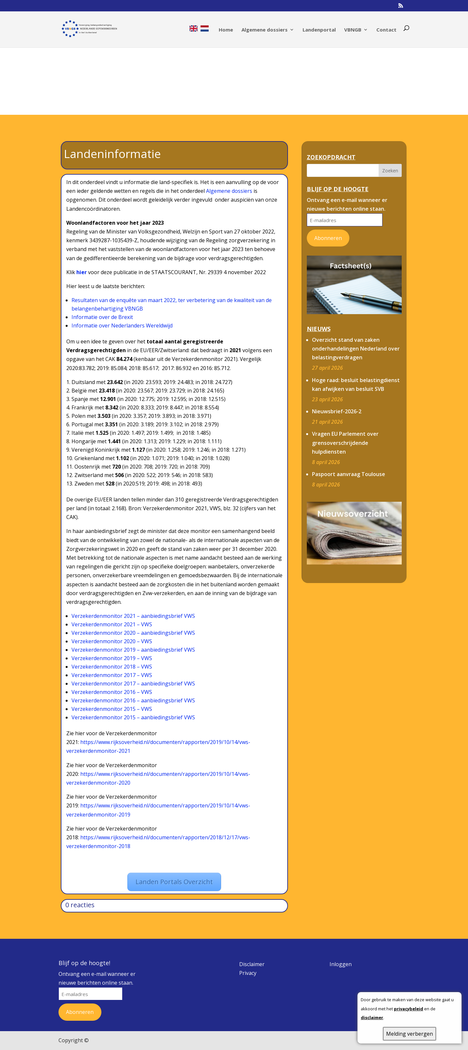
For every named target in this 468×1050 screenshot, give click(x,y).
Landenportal (319, 30)
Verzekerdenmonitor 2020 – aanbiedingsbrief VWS (133, 632)
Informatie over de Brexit (102, 317)
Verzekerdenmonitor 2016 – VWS (112, 692)
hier (81, 272)
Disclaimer (252, 964)
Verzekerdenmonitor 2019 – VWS (112, 658)
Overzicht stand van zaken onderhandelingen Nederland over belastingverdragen (356, 348)
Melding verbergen (409, 1033)
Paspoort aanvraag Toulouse (348, 474)
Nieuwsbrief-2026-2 (336, 411)
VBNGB (352, 30)
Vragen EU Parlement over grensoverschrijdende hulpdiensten (345, 442)
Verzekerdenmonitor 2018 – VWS (112, 666)
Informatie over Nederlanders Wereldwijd (122, 325)
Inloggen (341, 964)
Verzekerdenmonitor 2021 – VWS (112, 624)
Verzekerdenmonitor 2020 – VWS (112, 641)
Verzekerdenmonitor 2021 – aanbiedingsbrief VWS (133, 615)
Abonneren (328, 238)
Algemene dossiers (264, 30)
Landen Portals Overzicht (174, 881)
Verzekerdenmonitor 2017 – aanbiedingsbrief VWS (133, 683)
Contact (386, 30)
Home (226, 30)
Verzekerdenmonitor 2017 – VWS (112, 675)
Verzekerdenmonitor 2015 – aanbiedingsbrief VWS (133, 717)
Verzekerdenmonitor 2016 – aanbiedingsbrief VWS (133, 700)
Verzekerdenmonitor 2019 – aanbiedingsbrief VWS (133, 649)
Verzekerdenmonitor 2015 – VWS (112, 708)
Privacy (247, 973)
